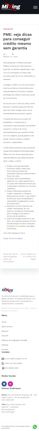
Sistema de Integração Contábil (14, 340)
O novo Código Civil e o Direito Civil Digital (28, 256)
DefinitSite (6, 428)
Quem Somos (7, 327)
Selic (9, 110)
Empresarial (8, 29)
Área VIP (5, 336)
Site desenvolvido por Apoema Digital (16, 426)
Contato (5, 349)
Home (4, 322)
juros (22, 119)
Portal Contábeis (15, 238)
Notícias (5, 345)
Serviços (5, 331)
